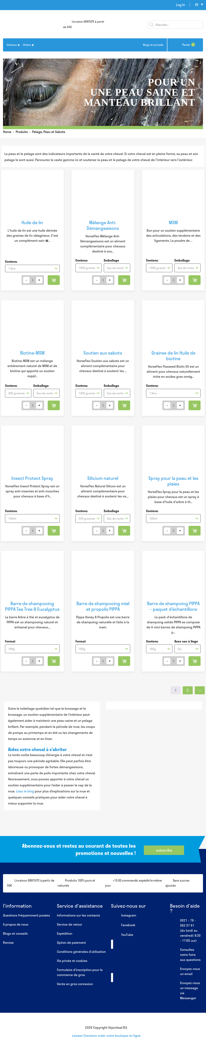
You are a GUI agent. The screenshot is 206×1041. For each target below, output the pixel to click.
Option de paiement (71, 942)
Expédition (64, 933)
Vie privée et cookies (72, 960)
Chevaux (12, 45)
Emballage (111, 260)
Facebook (123, 925)
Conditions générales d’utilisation (81, 951)
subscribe (164, 850)
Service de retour (69, 924)
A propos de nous (15, 924)
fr (196, 4)
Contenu (11, 261)
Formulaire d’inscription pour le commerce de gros (80, 972)
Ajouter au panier (54, 280)
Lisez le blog (25, 791)
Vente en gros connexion (75, 983)
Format (10, 641)
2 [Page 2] (188, 690)
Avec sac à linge (186, 641)
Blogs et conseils (153, 45)
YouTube (122, 935)
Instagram (123, 915)
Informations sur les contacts (78, 915)
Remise (8, 942)
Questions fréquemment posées (26, 915)
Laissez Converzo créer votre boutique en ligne (106, 1035)
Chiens (27, 45)
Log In (180, 4)
